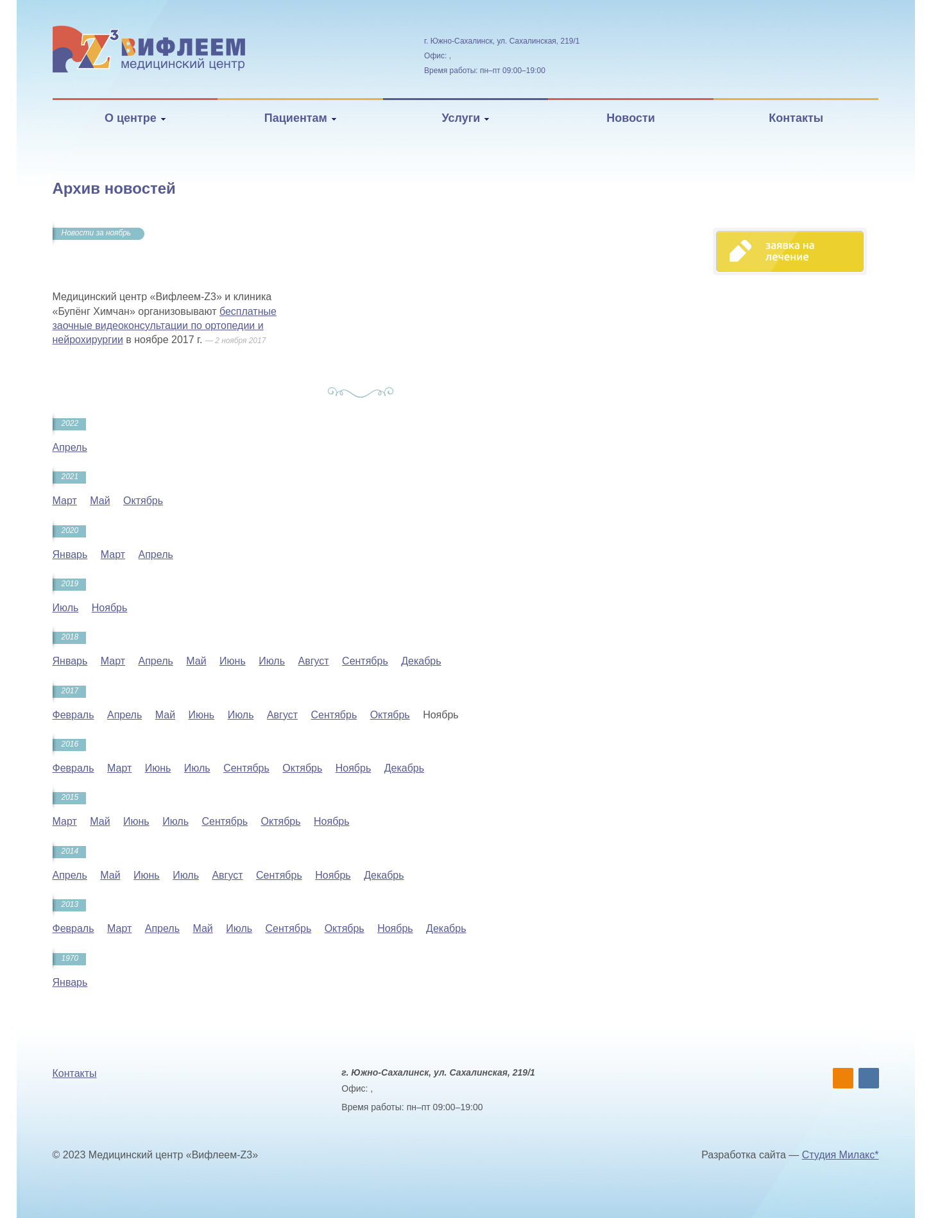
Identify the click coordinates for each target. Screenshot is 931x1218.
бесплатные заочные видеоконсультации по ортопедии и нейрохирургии (165, 326)
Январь (70, 554)
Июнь (232, 661)
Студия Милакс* (840, 1154)
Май (100, 500)
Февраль (73, 714)
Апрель (70, 447)
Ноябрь (110, 607)
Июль (66, 607)
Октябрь (143, 500)
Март (65, 500)
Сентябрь (365, 661)
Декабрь (421, 661)
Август (313, 661)
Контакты (796, 118)
